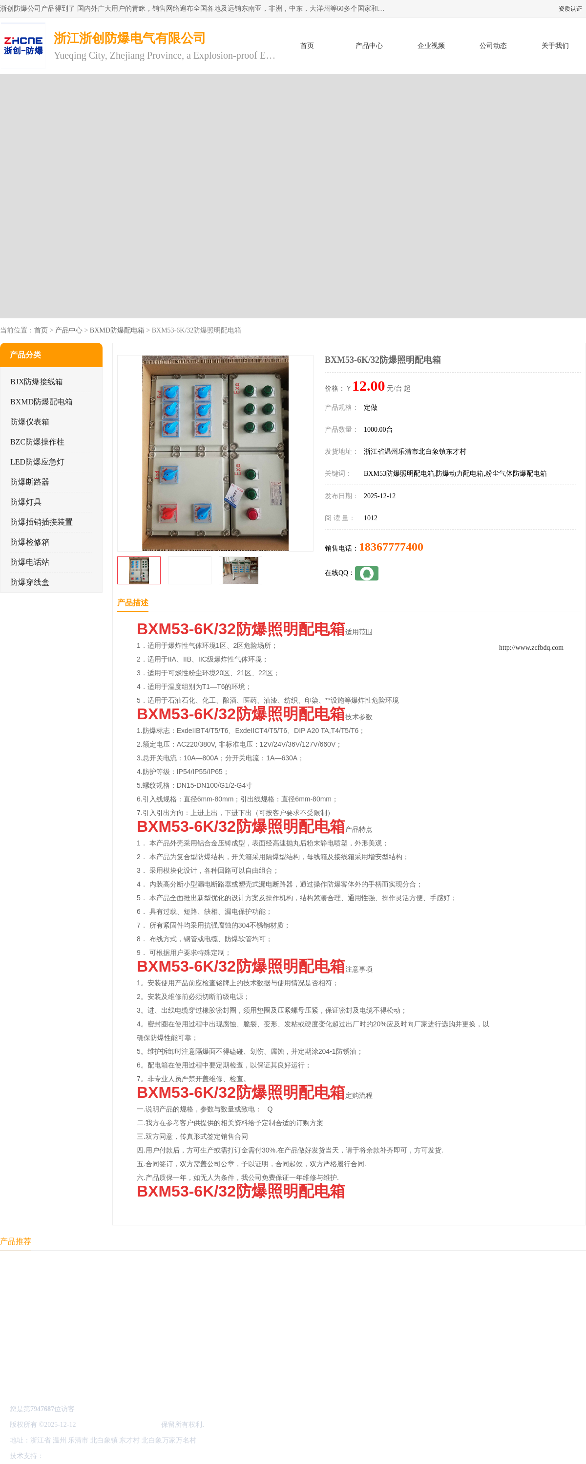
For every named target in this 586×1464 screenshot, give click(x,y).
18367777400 (391, 546)
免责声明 (95, 1456)
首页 (307, 45)
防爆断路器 (29, 482)
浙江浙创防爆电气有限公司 (119, 1424)
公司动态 (493, 45)
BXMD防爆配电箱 (117, 330)
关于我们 (555, 45)
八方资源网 (63, 1456)
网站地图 (160, 1456)
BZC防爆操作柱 (37, 442)
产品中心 (369, 45)
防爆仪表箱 (29, 422)
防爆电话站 (29, 562)
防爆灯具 (26, 502)
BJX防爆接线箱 (36, 381)
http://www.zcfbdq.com (531, 647)
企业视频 (431, 45)
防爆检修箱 (29, 542)
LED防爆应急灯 (37, 462)
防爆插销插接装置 (41, 522)
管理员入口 (128, 1456)
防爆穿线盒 (29, 582)
